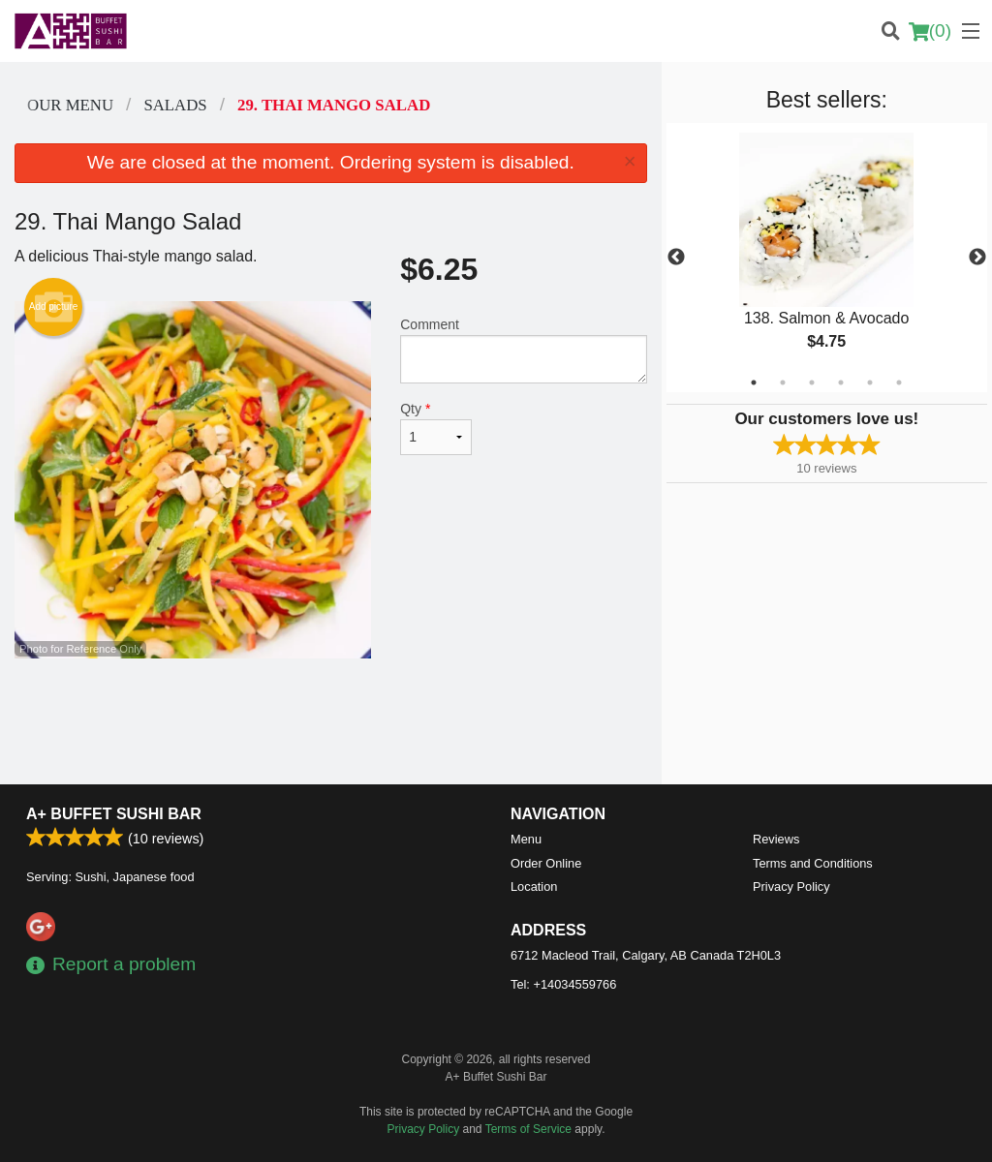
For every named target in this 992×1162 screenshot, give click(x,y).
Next (977, 257)
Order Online (546, 863)
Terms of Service (528, 1129)
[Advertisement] (331, 721)
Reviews (776, 839)
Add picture (53, 307)
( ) (930, 31)
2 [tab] (782, 382)
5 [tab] (870, 382)
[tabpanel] (826, 257)
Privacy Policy (791, 886)
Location (534, 886)
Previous (676, 257)
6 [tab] (899, 382)
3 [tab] (812, 382)
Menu (526, 839)
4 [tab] (841, 382)
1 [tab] (753, 382)
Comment (523, 350)
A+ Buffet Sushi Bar (114, 814)
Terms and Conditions (813, 863)
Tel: (563, 984)
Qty (436, 428)
